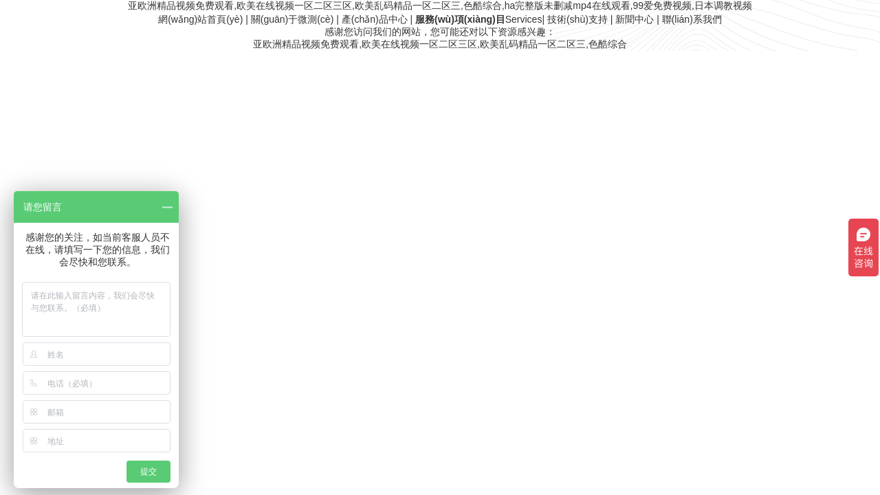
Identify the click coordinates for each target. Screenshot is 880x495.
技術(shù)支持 (577, 19)
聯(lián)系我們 (692, 19)
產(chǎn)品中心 (375, 19)
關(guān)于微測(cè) (292, 19)
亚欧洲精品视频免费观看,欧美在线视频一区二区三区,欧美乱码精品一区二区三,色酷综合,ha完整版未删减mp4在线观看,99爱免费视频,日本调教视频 (440, 5)
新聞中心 (634, 19)
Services (478, 19)
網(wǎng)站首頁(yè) (200, 19)
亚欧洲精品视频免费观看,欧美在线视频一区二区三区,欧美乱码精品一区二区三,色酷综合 (440, 44)
